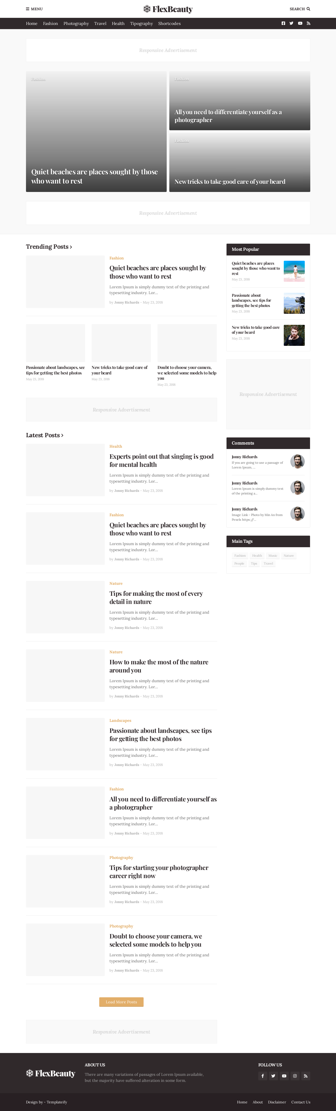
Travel (100, 23)
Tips (254, 563)
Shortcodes (169, 23)
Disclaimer (277, 1102)
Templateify (57, 1102)
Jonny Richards (245, 456)
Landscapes (120, 720)
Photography (76, 23)
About (258, 1102)
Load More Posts (121, 1001)
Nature (116, 583)
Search (297, 9)
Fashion (50, 23)
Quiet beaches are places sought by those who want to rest (94, 176)
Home (32, 23)
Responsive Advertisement (168, 50)
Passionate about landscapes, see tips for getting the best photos (55, 370)
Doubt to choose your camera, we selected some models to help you (187, 373)
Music (273, 555)
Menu (37, 9)
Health (118, 23)
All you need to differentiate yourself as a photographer (228, 116)
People (239, 563)
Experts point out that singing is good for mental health (161, 460)
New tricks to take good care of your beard (230, 181)
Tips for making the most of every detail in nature (156, 597)
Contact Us (300, 1102)
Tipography (141, 23)
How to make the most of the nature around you (158, 666)
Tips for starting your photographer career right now (158, 871)
